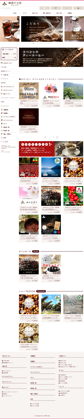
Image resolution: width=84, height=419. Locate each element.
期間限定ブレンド (5, 71)
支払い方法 (59, 13)
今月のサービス (6, 63)
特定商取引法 (63, 393)
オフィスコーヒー (7, 120)
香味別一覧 (5, 131)
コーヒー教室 (63, 379)
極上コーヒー (6, 94)
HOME (14, 13)
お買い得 (4, 75)
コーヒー (25, 13)
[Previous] (45, 137)
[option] (42, 29)
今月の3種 (3, 67)
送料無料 (3, 82)
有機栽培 (4, 110)
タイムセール (4, 78)
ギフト (4, 124)
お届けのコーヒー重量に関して (68, 366)
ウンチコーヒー (5, 106)
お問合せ (62, 395)
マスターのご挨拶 (64, 391)
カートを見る (7, 49)
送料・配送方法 (47, 13)
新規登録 (62, 381)
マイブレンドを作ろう (8, 117)
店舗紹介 (70, 13)
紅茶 (3, 138)
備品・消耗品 (6, 134)
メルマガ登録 (63, 383)
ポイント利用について (65, 377)
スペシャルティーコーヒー (8, 97)
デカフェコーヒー (7, 90)
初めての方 (35, 13)
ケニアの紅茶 (4, 141)
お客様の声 (62, 375)
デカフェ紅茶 (34, 406)
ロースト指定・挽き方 (65, 364)
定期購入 (4, 113)
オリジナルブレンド (7, 87)
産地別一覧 (5, 127)
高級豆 (2, 101)
